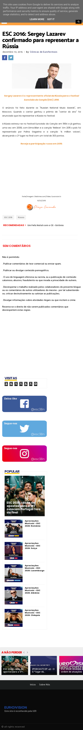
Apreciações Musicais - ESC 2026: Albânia (32, 590)
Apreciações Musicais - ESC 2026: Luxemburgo (34, 568)
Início (33, 685)
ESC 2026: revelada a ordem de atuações (72, 670)
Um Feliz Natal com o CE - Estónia (45, 225)
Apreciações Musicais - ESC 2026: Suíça (32, 545)
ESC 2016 (8, 217)
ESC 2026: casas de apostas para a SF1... (13, 670)
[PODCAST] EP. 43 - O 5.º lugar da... (43, 670)
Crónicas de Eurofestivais (43, 52)
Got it (50, 19)
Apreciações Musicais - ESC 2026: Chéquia (32, 612)
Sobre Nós (44, 685)
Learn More (37, 19)
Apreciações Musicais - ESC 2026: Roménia (32, 523)
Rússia (21, 217)
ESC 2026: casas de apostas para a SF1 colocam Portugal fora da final (24, 507)
